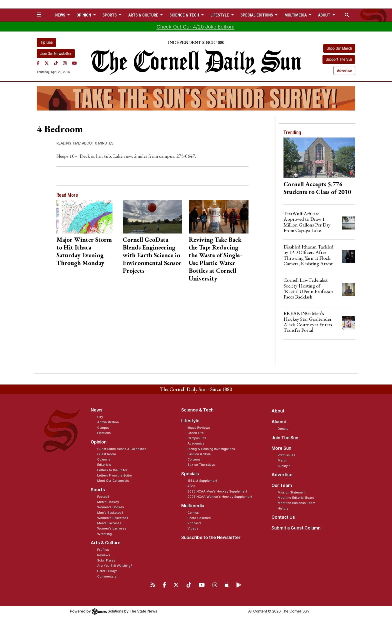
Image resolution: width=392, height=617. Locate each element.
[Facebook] (38, 63)
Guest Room (106, 454)
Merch (282, 460)
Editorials (104, 464)
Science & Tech (197, 410)
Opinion (98, 442)
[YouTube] (74, 63)
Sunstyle (284, 466)
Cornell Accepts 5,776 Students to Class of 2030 (317, 188)
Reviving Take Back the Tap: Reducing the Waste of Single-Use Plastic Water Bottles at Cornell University (215, 259)
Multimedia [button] (296, 15)
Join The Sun (285, 437)
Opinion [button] (84, 15)
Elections (104, 433)
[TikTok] (56, 63)
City (100, 417)
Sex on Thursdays (201, 464)
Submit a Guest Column (296, 528)
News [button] (60, 15)
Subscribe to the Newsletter (210, 537)
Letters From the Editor (114, 475)
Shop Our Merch (339, 48)
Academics (196, 443)
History (283, 508)
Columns (103, 459)
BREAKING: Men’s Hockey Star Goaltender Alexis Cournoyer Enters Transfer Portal (308, 321)
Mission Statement (292, 492)
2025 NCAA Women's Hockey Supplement (220, 496)
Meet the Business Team (296, 503)
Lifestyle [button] (220, 15)
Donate (283, 428)
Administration (108, 422)
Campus (103, 428)
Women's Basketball (112, 518)
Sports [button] (110, 15)
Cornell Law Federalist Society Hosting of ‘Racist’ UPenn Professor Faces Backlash (308, 288)
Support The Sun (339, 59)
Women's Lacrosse (111, 528)
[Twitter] (46, 63)
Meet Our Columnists (113, 480)
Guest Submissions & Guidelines (121, 449)
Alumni (279, 421)
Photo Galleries (199, 518)
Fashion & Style (199, 454)
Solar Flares (106, 560)
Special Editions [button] (257, 15)
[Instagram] (65, 63)
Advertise (344, 70)
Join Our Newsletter (56, 53)
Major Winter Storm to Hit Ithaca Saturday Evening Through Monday (84, 251)
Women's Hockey (110, 507)
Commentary (106, 576)
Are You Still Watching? (114, 566)
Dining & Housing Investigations (211, 449)
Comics (193, 512)
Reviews (103, 555)
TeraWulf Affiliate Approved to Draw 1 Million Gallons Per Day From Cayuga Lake (307, 222)
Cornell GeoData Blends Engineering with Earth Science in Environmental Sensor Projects (152, 255)
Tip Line (46, 42)
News (96, 410)
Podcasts (195, 523)
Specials (190, 473)
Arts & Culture (105, 542)
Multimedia (192, 505)
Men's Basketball (110, 512)
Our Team (282, 485)
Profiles (103, 550)
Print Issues (286, 455)
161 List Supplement (202, 480)
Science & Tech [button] (185, 15)
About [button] (324, 15)
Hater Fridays (107, 571)
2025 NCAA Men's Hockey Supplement (217, 491)
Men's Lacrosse (109, 523)
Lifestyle (190, 420)
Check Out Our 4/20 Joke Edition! (195, 27)
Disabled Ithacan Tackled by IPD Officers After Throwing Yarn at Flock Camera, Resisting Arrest (309, 255)
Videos (193, 528)
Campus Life (197, 438)
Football (103, 496)
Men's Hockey (108, 502)
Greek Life (196, 433)
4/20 (191, 486)
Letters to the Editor (112, 470)
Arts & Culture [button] (143, 15)
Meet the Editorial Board (296, 498)
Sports (98, 489)
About (278, 411)
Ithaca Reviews (199, 428)
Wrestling (104, 534)
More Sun (281, 448)
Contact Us (283, 517)
